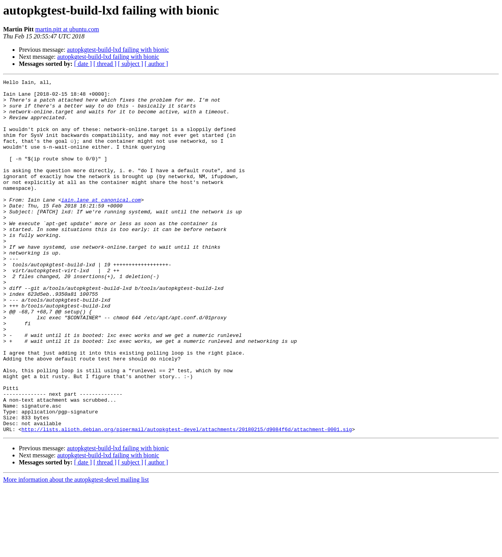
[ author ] (156, 63)
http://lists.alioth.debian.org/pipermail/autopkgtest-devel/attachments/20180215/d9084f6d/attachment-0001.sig (187, 499)
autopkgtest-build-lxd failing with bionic (118, 49)
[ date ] (83, 63)
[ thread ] (104, 63)
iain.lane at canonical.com (101, 224)
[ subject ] (130, 63)
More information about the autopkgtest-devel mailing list (76, 550)
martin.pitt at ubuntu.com (67, 29)
